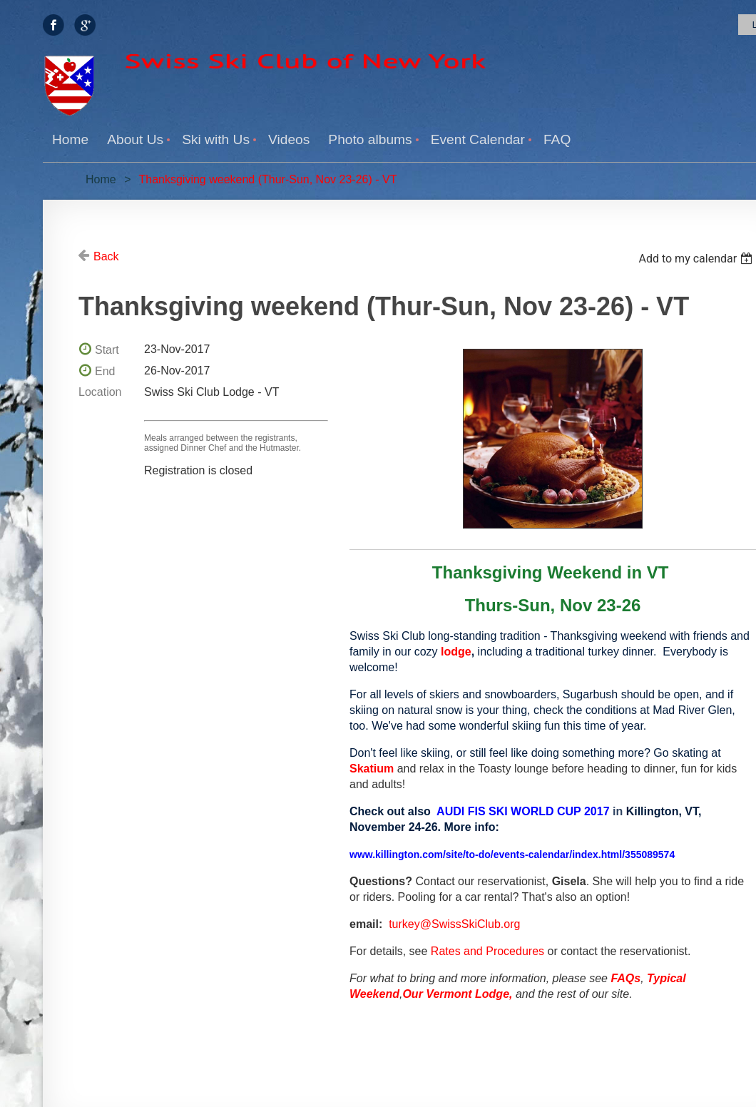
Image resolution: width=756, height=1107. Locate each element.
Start (107, 350)
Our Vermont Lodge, (457, 994)
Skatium (371, 768)
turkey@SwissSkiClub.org (454, 924)
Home (101, 179)
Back (106, 256)
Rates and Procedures (487, 951)
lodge (456, 652)
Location (100, 392)
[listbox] (697, 258)
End (105, 371)
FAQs (625, 978)
